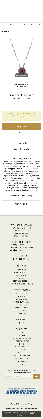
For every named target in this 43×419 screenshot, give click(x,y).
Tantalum (21, 361)
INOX (21, 344)
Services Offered (21, 281)
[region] (21, 58)
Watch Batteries (21, 302)
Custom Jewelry (21, 296)
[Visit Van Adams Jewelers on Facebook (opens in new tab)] (14, 259)
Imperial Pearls (21, 341)
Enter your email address (21, 372)
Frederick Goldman (21, 338)
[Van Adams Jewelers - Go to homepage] (21, 11)
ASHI (21, 332)
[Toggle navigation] (3, 25)
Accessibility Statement (29, 408)
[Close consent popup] (39, 413)
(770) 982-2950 (21, 86)
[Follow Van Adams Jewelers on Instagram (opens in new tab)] (25, 259)
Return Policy (15, 404)
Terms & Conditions (12, 408)
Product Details (21, 143)
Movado (21, 352)
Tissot (21, 364)
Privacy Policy (27, 404)
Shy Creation (21, 358)
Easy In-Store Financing (21, 284)
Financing (21, 310)
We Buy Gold (21, 299)
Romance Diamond (21, 355)
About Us (21, 269)
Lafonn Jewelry (21, 347)
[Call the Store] (21, 233)
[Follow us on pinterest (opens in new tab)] (28, 259)
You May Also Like (21, 204)
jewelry (6, 31)
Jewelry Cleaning (21, 308)
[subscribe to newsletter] (36, 376)
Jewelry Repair (21, 293)
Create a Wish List (21, 272)
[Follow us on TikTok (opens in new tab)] (17, 259)
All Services (21, 313)
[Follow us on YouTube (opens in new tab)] (20, 259)
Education (21, 275)
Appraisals (21, 305)
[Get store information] (21, 236)
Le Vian (21, 350)
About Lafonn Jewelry (21, 149)
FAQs (21, 323)
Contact (21, 278)
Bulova (21, 335)
